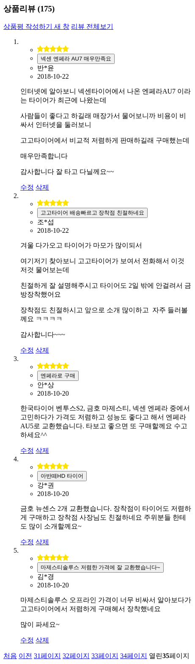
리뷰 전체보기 (92, 26)
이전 (25, 655)
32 (76, 655)
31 (47, 655)
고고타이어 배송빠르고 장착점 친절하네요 (92, 212)
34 (133, 655)
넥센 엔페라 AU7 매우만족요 (76, 58)
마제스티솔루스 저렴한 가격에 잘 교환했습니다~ (100, 567)
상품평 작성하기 (36, 26)
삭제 (42, 187)
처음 (10, 655)
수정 (27, 187)
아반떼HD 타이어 (62, 476)
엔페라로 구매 (58, 375)
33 (104, 655)
